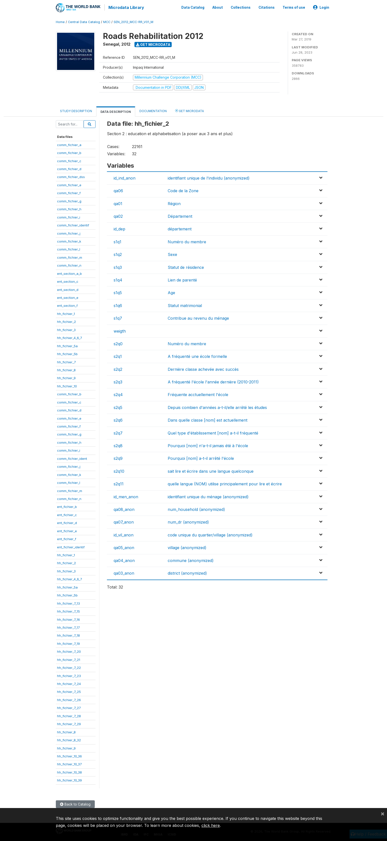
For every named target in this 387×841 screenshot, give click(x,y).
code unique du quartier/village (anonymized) (210, 533)
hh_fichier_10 (67, 385)
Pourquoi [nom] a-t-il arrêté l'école (201, 457)
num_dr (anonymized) (188, 521)
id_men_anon (126, 495)
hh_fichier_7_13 (68, 602)
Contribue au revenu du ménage (198, 317)
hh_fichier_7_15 (68, 610)
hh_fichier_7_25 (69, 691)
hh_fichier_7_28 (69, 715)
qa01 (118, 202)
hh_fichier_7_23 (69, 675)
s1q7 (118, 317)
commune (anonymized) (191, 559)
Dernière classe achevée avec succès (203, 368)
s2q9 (118, 457)
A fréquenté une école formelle (197, 355)
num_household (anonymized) (196, 508)
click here (210, 825)
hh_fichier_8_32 (69, 739)
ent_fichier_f (66, 538)
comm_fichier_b (69, 152)
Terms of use (294, 7)
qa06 (118, 189)
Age (171, 291)
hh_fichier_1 (66, 313)
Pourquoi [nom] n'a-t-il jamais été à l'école (208, 444)
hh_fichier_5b (67, 353)
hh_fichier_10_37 (69, 763)
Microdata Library (125, 7)
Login (321, 7)
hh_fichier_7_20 (69, 651)
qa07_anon (124, 521)
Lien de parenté (182, 279)
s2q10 (119, 470)
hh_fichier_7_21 (68, 659)
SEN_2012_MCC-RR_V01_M (133, 21)
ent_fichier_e (67, 530)
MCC (106, 21)
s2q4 (118, 393)
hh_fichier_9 (66, 377)
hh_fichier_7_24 (69, 683)
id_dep (119, 228)
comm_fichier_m (69, 256)
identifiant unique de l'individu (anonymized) (209, 177)
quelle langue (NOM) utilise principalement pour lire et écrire (225, 483)
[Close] (383, 813)
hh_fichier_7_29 (69, 723)
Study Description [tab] (76, 110)
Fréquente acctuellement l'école (198, 393)
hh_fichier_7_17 (68, 626)
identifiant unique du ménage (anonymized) (208, 495)
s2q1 (118, 355)
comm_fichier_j (68, 232)
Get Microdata (153, 43)
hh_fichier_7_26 (69, 699)
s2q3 (118, 380)
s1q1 (117, 240)
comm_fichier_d (69, 168)
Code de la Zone (183, 189)
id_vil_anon (123, 533)
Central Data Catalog (84, 21)
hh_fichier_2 (66, 321)
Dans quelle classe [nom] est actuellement (207, 419)
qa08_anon (124, 508)
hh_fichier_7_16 (68, 619)
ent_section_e (67, 297)
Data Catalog (192, 7)
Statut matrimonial (185, 304)
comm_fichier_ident (72, 458)
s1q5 (118, 291)
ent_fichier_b (67, 506)
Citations (266, 7)
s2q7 (118, 432)
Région (174, 202)
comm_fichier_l (68, 248)
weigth (120, 330)
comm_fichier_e (69, 184)
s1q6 (118, 304)
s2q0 (118, 342)
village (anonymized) (187, 546)
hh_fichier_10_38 (69, 771)
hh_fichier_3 (66, 329)
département (180, 228)
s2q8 (118, 444)
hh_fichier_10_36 (69, 755)
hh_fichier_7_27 (69, 707)
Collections (241, 7)
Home (60, 21)
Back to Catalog (75, 803)
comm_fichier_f (69, 192)
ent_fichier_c (67, 514)
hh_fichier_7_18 (68, 635)
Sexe (172, 253)
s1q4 (118, 279)
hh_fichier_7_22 (69, 667)
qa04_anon (124, 559)
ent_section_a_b (69, 273)
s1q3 (118, 266)
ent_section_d (67, 289)
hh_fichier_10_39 (69, 779)
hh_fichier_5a (67, 345)
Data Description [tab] (115, 111)
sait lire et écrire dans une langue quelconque (211, 470)
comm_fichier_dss (71, 176)
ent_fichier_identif (71, 546)
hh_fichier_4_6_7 (69, 337)
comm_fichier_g (69, 200)
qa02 (118, 215)
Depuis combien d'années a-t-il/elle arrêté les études (217, 406)
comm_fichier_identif (73, 224)
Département (180, 215)
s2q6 (118, 419)
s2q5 (118, 406)
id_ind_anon (124, 177)
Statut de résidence (186, 266)
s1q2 (118, 253)
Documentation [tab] (153, 110)
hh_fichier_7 (66, 361)
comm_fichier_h (69, 208)
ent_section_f (67, 305)
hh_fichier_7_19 (68, 643)
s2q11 (119, 483)
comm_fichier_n (69, 265)
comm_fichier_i (68, 216)
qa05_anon (124, 546)
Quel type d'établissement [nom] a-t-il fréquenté (213, 432)
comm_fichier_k (69, 240)
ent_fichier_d (67, 522)
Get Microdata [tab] (189, 110)
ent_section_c (67, 281)
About (217, 7)
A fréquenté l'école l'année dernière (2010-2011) (213, 380)
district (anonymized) (187, 572)
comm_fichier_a (69, 144)
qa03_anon (124, 572)
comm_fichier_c (69, 160)
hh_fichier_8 (66, 369)
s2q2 (118, 368)
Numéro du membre (187, 240)
